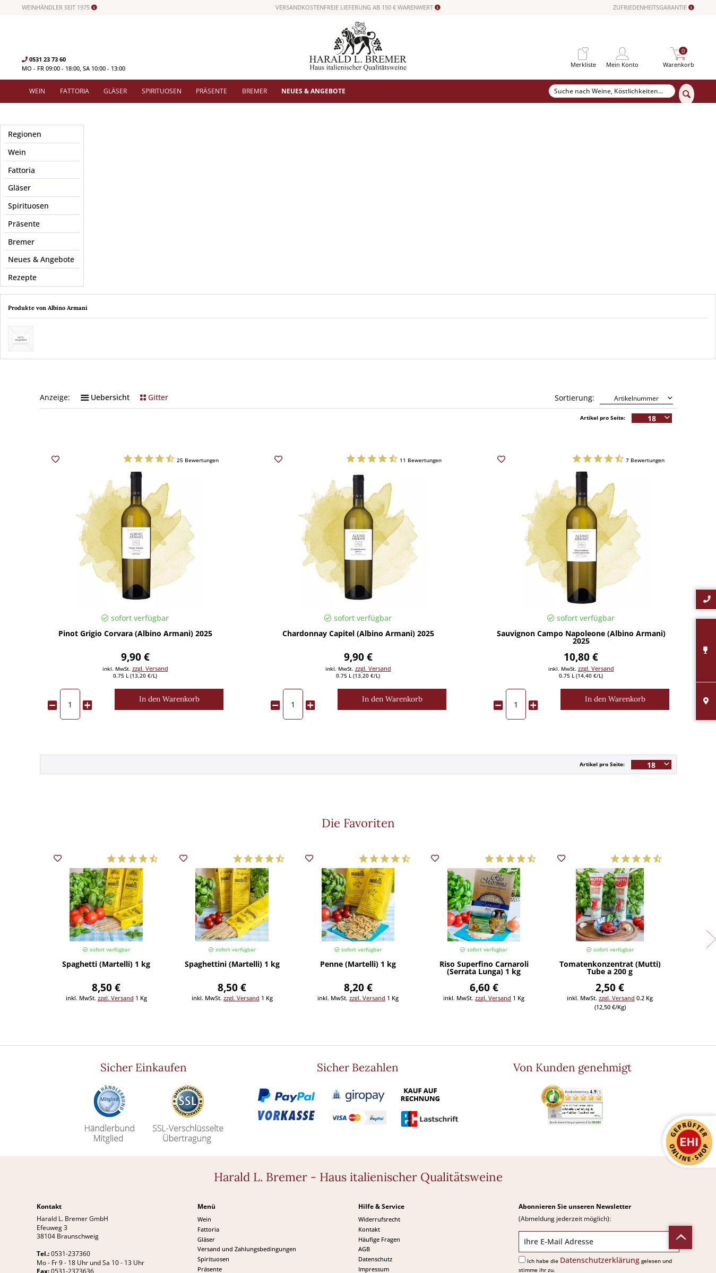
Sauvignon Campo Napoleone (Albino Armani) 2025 (581, 514)
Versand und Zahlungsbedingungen (246, 1125)
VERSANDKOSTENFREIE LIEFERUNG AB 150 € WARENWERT (358, 7)
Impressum (373, 1145)
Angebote (210, 1155)
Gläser (206, 1115)
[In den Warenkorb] (169, 575)
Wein (204, 1095)
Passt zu (358, 223)
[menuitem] (583, 53)
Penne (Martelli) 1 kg (358, 841)
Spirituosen (213, 1135)
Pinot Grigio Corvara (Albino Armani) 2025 (135, 510)
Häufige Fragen (379, 1115)
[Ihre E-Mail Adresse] (599, 1117)
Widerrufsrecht (379, 1095)
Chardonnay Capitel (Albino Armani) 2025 (358, 510)
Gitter (154, 274)
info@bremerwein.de (90, 1156)
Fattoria (208, 1106)
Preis (135, 193)
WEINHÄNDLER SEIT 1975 (59, 7)
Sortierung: (574, 274)
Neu (203, 1165)
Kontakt (369, 1106)
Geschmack (580, 193)
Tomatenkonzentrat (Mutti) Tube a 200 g (610, 845)
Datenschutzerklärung (600, 1136)
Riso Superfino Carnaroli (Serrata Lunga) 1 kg (484, 845)
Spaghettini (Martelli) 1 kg (232, 841)
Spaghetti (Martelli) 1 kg (106, 841)
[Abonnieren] (599, 1159)
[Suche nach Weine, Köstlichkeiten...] (612, 91)
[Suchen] (686, 94)
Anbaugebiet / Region (358, 193)
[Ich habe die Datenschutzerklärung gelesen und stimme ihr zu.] (522, 1135)
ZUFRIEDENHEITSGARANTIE (653, 7)
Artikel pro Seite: (602, 294)
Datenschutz (375, 1135)
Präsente (209, 1145)
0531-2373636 (72, 1147)
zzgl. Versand (150, 545)
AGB (364, 1125)
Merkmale (135, 223)
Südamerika (213, 1175)
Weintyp (581, 223)
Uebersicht (105, 274)
